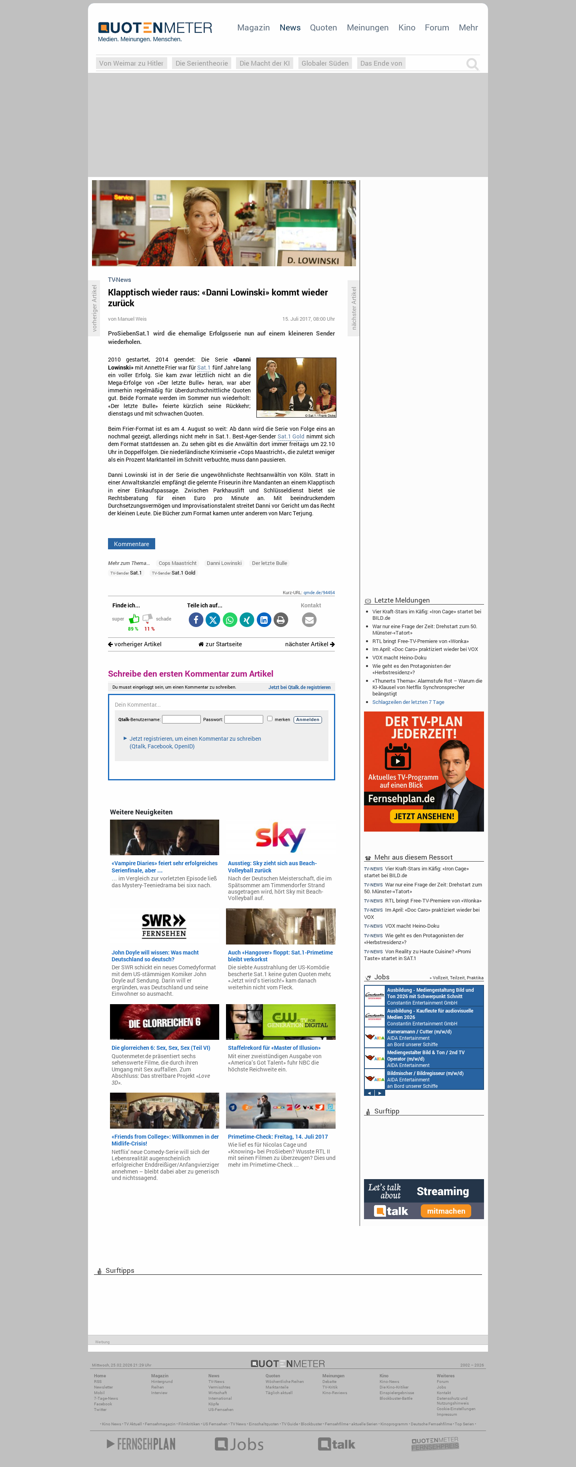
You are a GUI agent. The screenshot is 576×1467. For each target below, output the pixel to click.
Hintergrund (162, 1381)
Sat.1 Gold (291, 436)
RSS (98, 1381)
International (220, 1398)
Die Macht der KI (265, 63)
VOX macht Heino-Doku (399, 657)
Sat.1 (204, 367)
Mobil (99, 1392)
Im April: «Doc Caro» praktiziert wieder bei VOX (425, 649)
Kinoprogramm (394, 1424)
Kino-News (389, 1381)
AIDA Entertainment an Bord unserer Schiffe (408, 1037)
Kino (407, 27)
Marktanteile (277, 1387)
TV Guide (290, 1424)
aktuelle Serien (364, 1424)
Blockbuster (311, 1424)
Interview (159, 1392)
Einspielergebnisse (397, 1392)
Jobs (441, 1387)
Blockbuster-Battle (396, 1398)
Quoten (323, 27)
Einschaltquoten (264, 1424)
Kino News (111, 1424)
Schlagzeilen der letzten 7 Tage (408, 701)
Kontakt (444, 1392)
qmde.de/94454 (319, 592)
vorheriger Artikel (135, 644)
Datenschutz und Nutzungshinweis (453, 1401)
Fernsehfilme (336, 1424)
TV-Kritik (330, 1387)
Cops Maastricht (178, 563)
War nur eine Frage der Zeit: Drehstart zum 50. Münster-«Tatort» (424, 629)
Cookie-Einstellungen (456, 1408)
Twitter (100, 1409)
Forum (437, 27)
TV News (238, 1424)
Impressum (447, 1414)
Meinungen (368, 27)
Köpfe (213, 1404)
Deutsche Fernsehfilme (431, 1424)
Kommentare (131, 544)
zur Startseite (220, 644)
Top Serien (464, 1424)
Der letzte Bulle (269, 563)
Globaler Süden (325, 63)
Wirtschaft (217, 1392)
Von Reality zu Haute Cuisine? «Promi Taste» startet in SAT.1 (417, 954)
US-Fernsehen (221, 1409)
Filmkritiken (189, 1424)
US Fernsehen (215, 1424)
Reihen (157, 1387)
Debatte (329, 1381)
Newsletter (103, 1387)
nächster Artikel (310, 644)
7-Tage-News (106, 1398)
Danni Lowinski (224, 563)
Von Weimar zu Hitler (131, 63)
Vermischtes (219, 1387)
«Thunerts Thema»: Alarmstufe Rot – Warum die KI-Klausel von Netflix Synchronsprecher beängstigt (427, 687)
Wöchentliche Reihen (285, 1381)
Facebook (103, 1404)
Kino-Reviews (334, 1392)
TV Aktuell (133, 1424)
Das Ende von (381, 63)
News (290, 27)
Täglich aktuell (279, 1392)
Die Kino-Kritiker (394, 1387)
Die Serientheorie (202, 63)
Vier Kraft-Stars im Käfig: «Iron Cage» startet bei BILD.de (426, 614)
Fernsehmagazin (160, 1424)
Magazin (253, 27)
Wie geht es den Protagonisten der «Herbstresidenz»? (411, 669)
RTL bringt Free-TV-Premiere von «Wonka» (420, 641)
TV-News (216, 1381)
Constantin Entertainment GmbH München (419, 996)
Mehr (468, 27)
